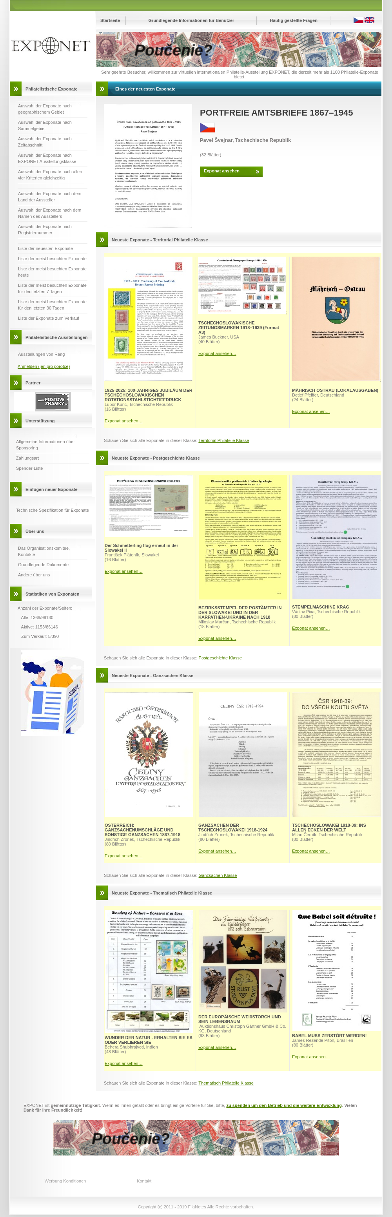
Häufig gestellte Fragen (294, 20)
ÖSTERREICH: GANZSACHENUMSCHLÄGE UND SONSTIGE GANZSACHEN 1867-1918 (142, 830)
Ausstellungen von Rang (41, 354)
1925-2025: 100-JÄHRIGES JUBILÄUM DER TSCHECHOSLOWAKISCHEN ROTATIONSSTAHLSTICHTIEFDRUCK (148, 395)
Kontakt (144, 1181)
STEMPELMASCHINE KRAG (320, 607)
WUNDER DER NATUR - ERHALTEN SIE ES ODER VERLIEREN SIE (148, 1040)
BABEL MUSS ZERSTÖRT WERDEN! (329, 1035)
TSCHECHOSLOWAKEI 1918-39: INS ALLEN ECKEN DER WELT (329, 827)
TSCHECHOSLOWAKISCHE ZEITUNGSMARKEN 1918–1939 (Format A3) (238, 328)
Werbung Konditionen (65, 1181)
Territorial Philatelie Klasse (223, 440)
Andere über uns (34, 574)
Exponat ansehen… (124, 420)
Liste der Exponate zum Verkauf (48, 318)
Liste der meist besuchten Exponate (52, 258)
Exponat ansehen (222, 170)
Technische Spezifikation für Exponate (52, 510)
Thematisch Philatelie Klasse (226, 1083)
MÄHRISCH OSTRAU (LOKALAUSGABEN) (335, 390)
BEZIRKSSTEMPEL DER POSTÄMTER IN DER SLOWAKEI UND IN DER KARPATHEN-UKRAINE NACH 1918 (239, 612)
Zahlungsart (27, 458)
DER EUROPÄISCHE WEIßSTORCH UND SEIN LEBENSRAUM (239, 1019)
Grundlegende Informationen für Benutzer (191, 20)
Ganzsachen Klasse (218, 875)
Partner (33, 382)
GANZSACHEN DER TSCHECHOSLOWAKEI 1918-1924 (232, 827)
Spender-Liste (29, 468)
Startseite (110, 20)
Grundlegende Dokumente (43, 564)
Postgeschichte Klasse (220, 658)
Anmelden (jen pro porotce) (44, 366)
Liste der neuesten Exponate (45, 248)
